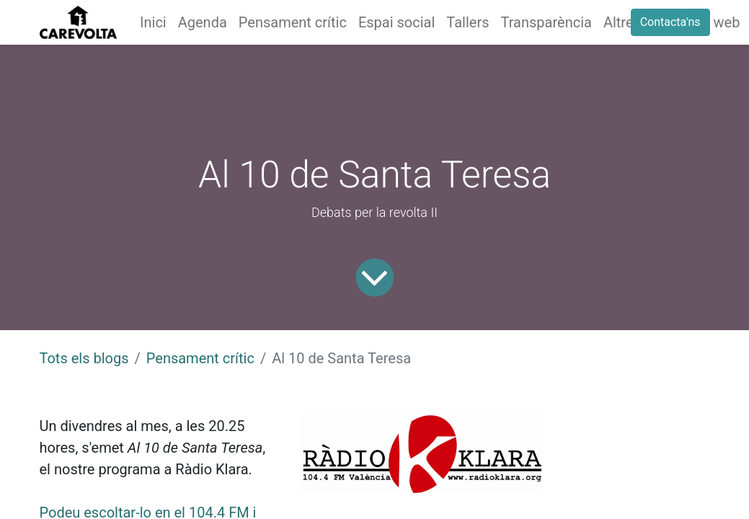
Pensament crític (200, 358)
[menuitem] (153, 22)
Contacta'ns (670, 22)
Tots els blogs (84, 358)
